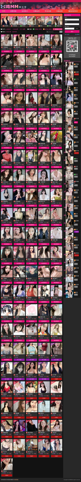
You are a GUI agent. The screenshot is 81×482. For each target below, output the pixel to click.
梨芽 (76, 229)
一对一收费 (22, 29)
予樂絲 (77, 64)
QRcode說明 (72, 56)
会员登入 (25, 11)
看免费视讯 (6, 51)
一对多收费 (15, 29)
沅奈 (76, 213)
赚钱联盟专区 (73, 11)
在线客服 (16, 479)
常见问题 (48, 11)
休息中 (75, 66)
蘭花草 (77, 245)
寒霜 (76, 166)
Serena (77, 135)
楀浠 (76, 292)
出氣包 (77, 284)
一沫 (76, 111)
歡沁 (76, 158)
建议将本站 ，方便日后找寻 (10, 1)
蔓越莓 (77, 190)
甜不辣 (77, 150)
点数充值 (13, 11)
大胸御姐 (14, 26)
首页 (3, 11)
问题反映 (59, 11)
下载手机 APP (72, 38)
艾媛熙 (77, 72)
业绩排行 (8, 29)
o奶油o (77, 253)
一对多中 (76, 231)
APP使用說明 (72, 54)
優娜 (76, 127)
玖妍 (76, 87)
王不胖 (6, 26)
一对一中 (76, 74)
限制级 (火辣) (58, 29)
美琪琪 (23, 26)
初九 (76, 237)
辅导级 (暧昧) (48, 29)
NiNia (49, 26)
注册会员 (36, 11)
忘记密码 (77, 34)
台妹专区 (14, 31)
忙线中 (56, 379)
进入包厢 (19, 359)
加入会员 (67, 34)
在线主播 (8, 31)
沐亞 (41, 26)
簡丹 (76, 174)
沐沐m (77, 205)
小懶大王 (58, 26)
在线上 (75, 122)
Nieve (32, 26)
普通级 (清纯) (38, 29)
